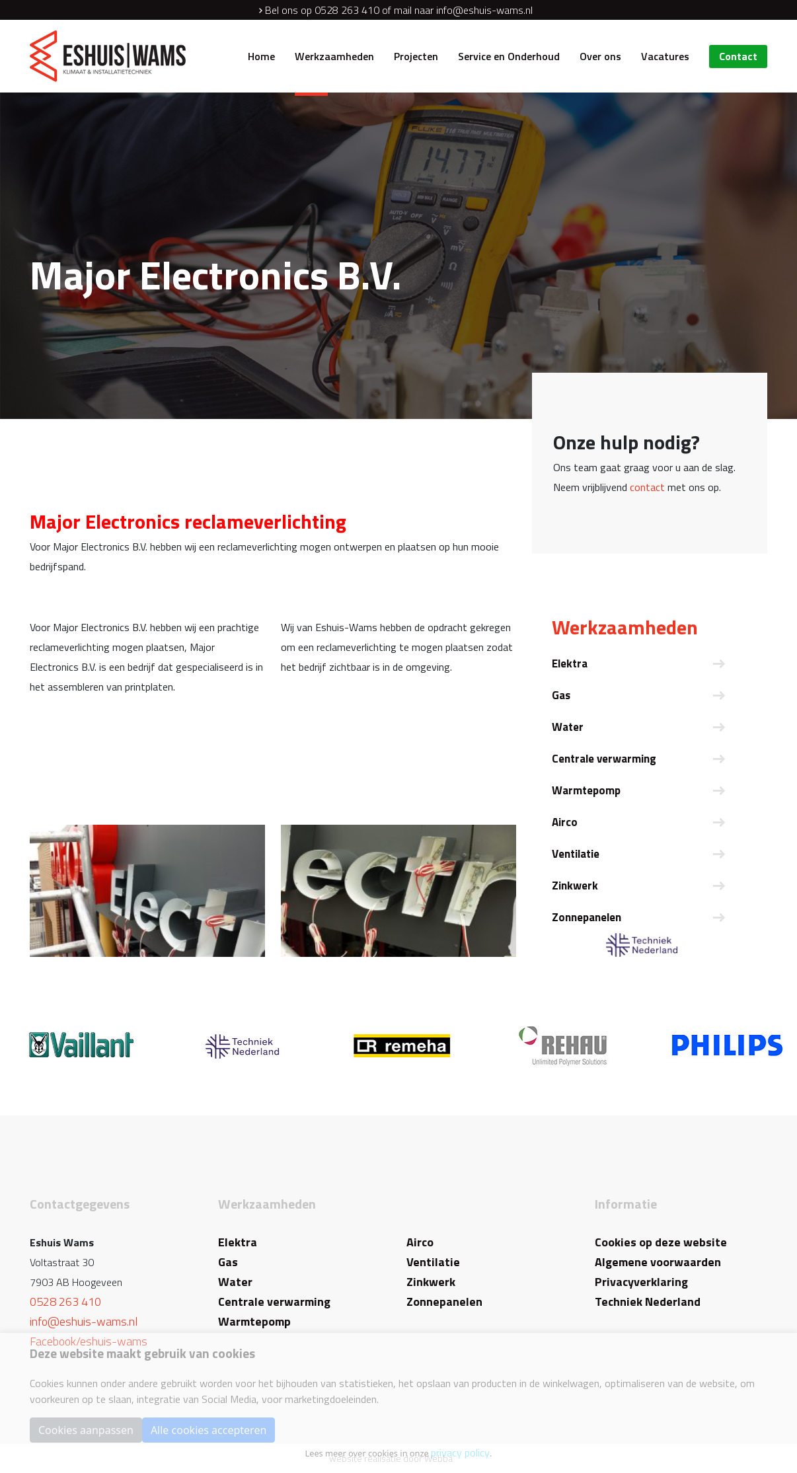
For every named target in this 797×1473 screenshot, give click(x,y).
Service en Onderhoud (509, 56)
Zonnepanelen (586, 917)
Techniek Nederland (648, 1301)
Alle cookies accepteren (208, 1430)
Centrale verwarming (604, 758)
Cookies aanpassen (85, 1430)
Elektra (570, 663)
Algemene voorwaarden (658, 1262)
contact (647, 487)
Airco (565, 822)
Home (261, 56)
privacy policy (460, 1452)
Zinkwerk (575, 885)
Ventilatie (575, 853)
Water (568, 727)
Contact (738, 56)
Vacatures (665, 56)
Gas (561, 695)
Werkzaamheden (334, 56)
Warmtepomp (586, 790)
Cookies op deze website (661, 1242)
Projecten (416, 56)
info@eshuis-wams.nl (484, 10)
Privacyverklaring (641, 1282)
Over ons (600, 56)
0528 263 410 (347, 10)
